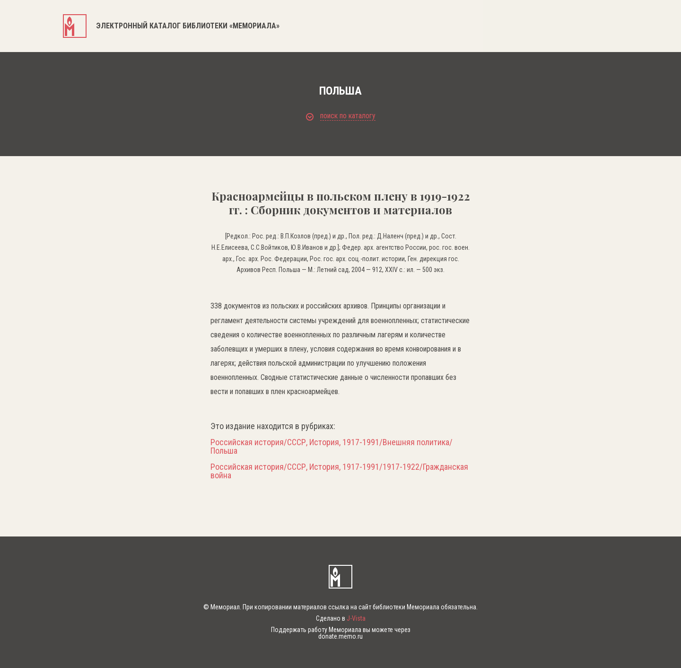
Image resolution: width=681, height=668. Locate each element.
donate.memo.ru (340, 636)
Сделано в (341, 618)
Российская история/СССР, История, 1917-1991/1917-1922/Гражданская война (339, 471)
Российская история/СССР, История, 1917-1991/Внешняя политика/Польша (331, 446)
